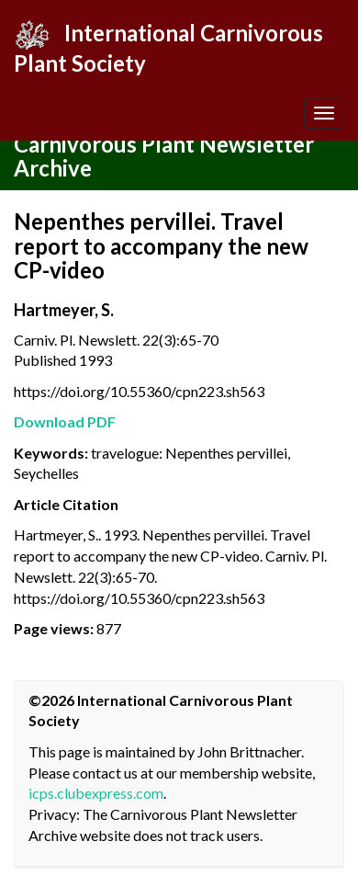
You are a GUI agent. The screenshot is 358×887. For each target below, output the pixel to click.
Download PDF (65, 421)
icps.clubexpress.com (95, 793)
